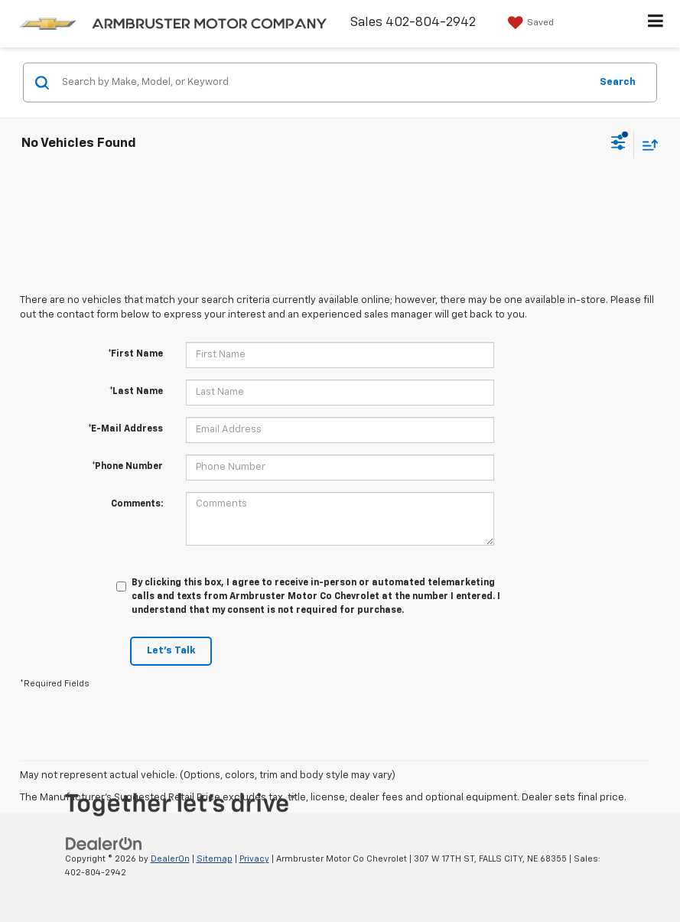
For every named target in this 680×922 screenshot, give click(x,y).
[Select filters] (618, 144)
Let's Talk (171, 651)
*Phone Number (127, 466)
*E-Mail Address (125, 429)
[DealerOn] (104, 844)
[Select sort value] (646, 144)
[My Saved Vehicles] (529, 23)
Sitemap (215, 859)
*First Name (135, 354)
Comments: (137, 504)
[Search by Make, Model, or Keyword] (323, 82)
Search (618, 81)
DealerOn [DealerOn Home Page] (170, 859)
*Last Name (136, 391)
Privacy (254, 859)
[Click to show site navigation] (656, 23)
